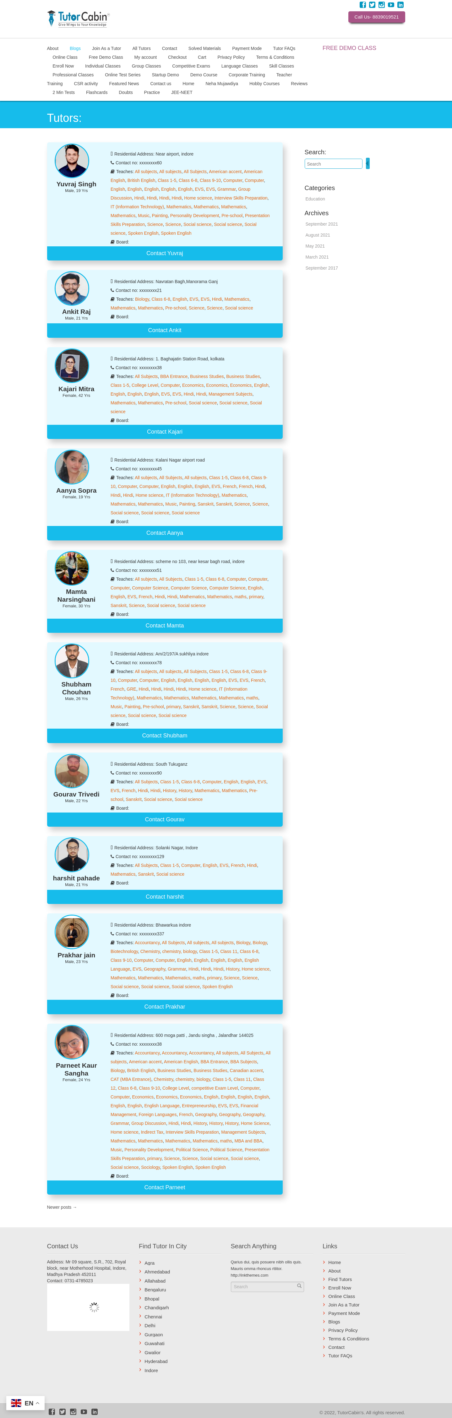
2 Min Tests (64, 92)
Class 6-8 (188, 180)
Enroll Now (63, 65)
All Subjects (195, 171)
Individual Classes (103, 65)
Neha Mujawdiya (221, 83)
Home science (198, 197)
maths (241, 596)
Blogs (75, 48)
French (230, 486)
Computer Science (150, 587)
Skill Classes (281, 65)
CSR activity (86, 83)
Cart (202, 56)
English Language (161, 1105)
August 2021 (318, 235)
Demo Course (203, 74)
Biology (142, 299)
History (170, 790)
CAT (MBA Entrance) (131, 1079)
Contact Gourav (164, 819)
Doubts (126, 92)
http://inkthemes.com (250, 1275)
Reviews (299, 83)
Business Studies (207, 376)
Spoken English (143, 233)
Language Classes (239, 65)
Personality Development (194, 215)
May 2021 (315, 246)
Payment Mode (247, 48)
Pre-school (231, 215)
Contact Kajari (164, 432)
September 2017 (322, 268)
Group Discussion (148, 1123)
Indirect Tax (152, 1132)
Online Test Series (122, 74)
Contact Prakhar (164, 1007)
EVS (199, 189)
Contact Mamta (164, 625)
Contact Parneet (164, 1187)
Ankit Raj (76, 311)
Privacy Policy (231, 56)
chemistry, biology (179, 951)
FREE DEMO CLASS (349, 48)
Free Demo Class (106, 56)
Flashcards (96, 92)
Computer (232, 180)
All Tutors (141, 48)
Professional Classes (73, 74)
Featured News (124, 83)
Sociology (150, 1167)
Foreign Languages (158, 1114)
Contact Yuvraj (164, 253)
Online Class (65, 56)
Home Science (255, 1123)
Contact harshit (165, 897)
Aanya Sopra (76, 490)
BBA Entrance (174, 376)
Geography (154, 969)
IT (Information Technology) (137, 206)
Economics (193, 385)
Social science (197, 224)
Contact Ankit (164, 330)
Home (188, 83)
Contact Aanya (164, 533)
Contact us (160, 83)
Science (155, 224)
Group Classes (146, 65)
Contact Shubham (164, 735)
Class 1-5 (167, 180)
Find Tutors (340, 1279)
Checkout (177, 56)
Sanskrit (206, 503)
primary (256, 596)
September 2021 (322, 224)
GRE (131, 689)
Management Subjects (230, 394)
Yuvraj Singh (76, 184)
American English (181, 1061)
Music (144, 215)
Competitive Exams (191, 65)
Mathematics (178, 206)
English (118, 189)
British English (141, 180)
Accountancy (147, 942)
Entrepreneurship (198, 1105)
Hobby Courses (264, 83)
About (53, 48)
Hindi (139, 197)
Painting (160, 215)
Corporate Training (247, 74)
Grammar (226, 189)
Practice (152, 92)
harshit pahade (76, 878)
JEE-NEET (182, 92)
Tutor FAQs (284, 48)
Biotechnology (124, 951)
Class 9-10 (210, 180)
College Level (145, 385)
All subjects (146, 171)
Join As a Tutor (106, 48)
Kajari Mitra (76, 388)
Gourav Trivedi (76, 794)
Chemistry (150, 951)
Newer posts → (62, 1207)
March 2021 (317, 257)
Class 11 (228, 951)
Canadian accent (246, 1070)
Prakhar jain (76, 955)
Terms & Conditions (275, 56)
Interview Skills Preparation (241, 197)
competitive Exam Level (215, 1088)
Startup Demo (165, 74)
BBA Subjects (243, 1061)
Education (315, 198)
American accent (225, 171)
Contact (169, 48)
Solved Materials (204, 48)
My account (145, 56)
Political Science (192, 1149)
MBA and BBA (248, 1140)
